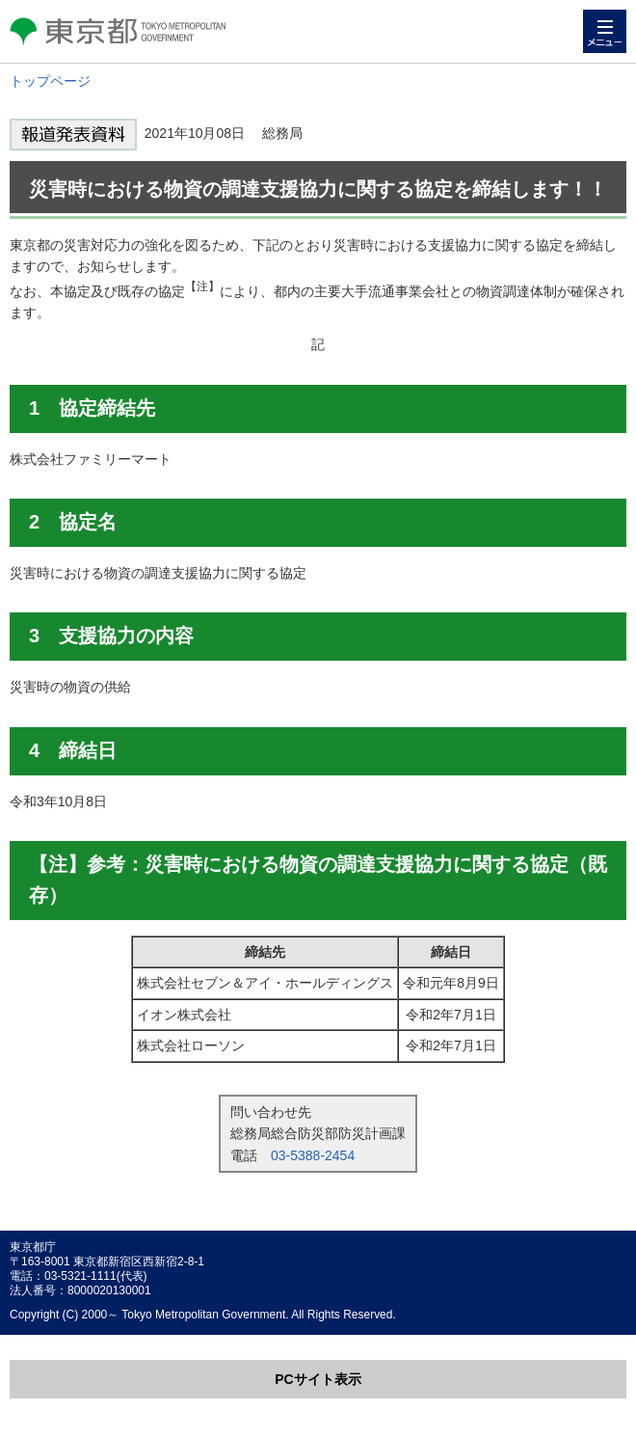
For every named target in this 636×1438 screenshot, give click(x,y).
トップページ (50, 81)
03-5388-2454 (313, 1155)
